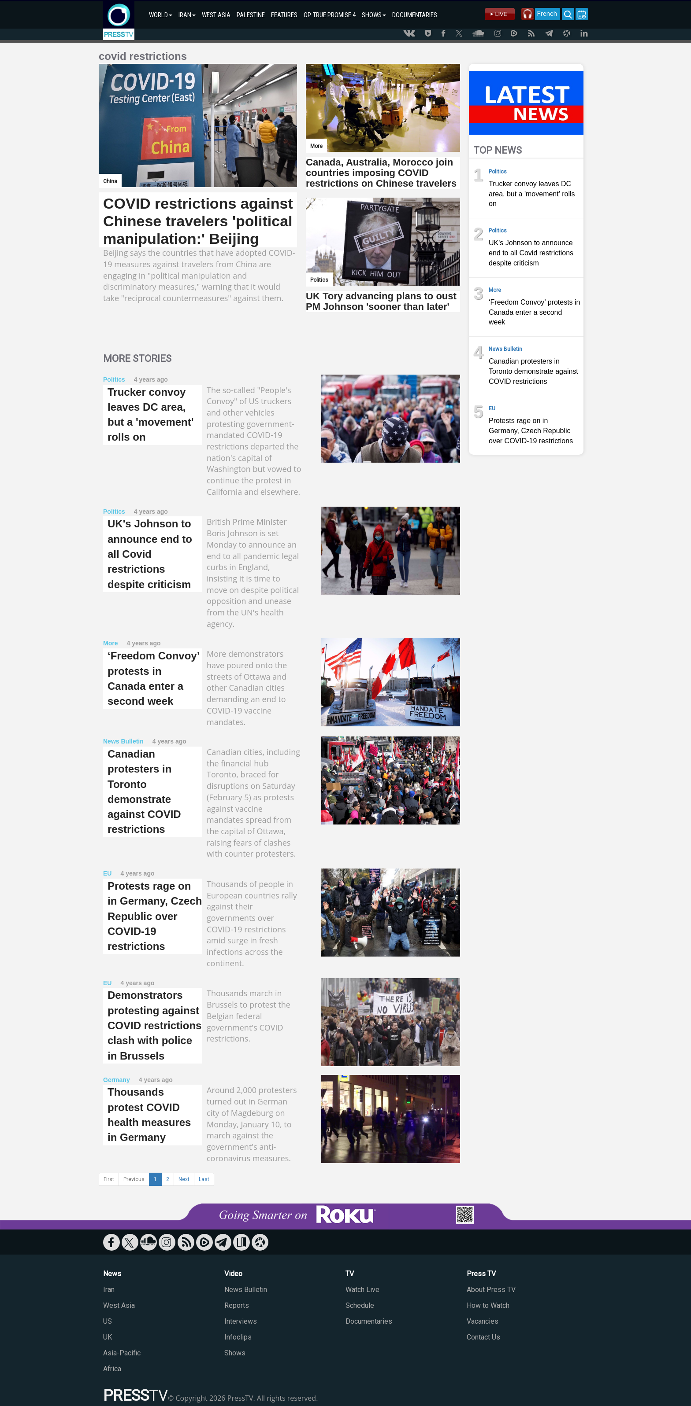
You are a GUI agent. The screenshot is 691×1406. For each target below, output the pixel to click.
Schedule (360, 1305)
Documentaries (369, 1321)
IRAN (187, 15)
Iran (109, 1289)
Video (233, 1274)
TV (350, 1274)
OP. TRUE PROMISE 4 (330, 15)
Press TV (481, 1274)
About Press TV (491, 1289)
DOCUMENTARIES (414, 15)
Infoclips (238, 1337)
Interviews (240, 1321)
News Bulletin (245, 1289)
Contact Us (483, 1337)
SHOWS (374, 15)
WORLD (160, 15)
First (109, 1179)
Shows (234, 1353)
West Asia (119, 1305)
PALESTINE (251, 15)
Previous (134, 1179)
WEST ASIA (216, 15)
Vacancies (482, 1321)
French (540, 14)
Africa (112, 1369)
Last (204, 1179)
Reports (236, 1305)
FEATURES (284, 15)
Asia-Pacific (122, 1353)
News (112, 1274)
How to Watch (488, 1305)
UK (107, 1337)
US (107, 1321)
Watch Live (362, 1289)
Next (183, 1179)
